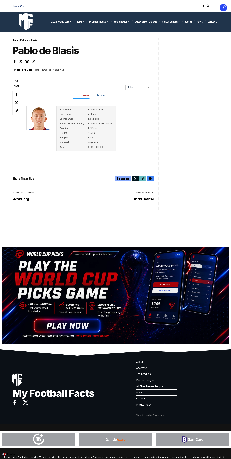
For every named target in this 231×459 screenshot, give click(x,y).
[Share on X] (21, 61)
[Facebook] (203, 5)
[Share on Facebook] (14, 61)
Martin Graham (25, 70)
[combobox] (138, 87)
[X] (208, 5)
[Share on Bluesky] (27, 61)
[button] (216, 6)
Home (15, 40)
